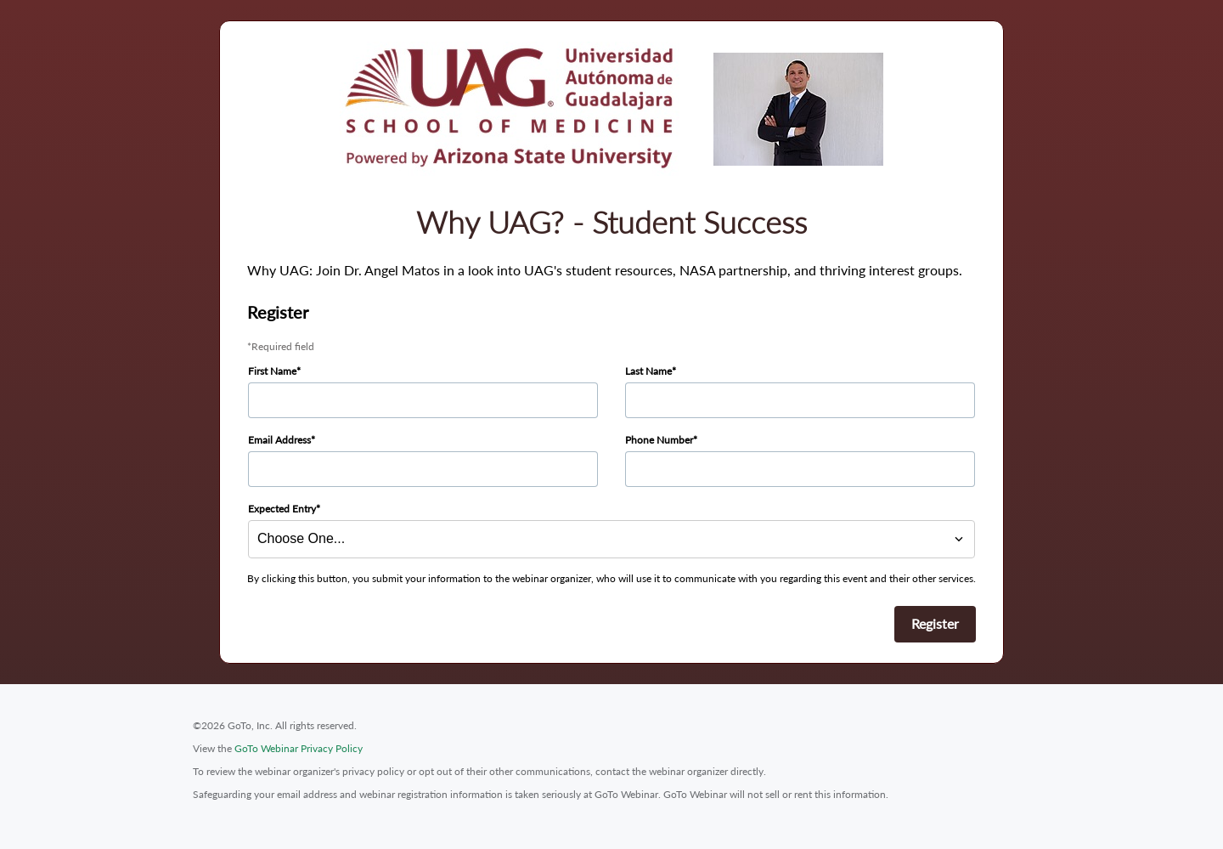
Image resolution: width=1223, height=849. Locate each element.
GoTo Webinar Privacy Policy (298, 748)
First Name (272, 371)
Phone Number (659, 439)
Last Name (648, 371)
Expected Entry (282, 508)
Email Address (279, 439)
